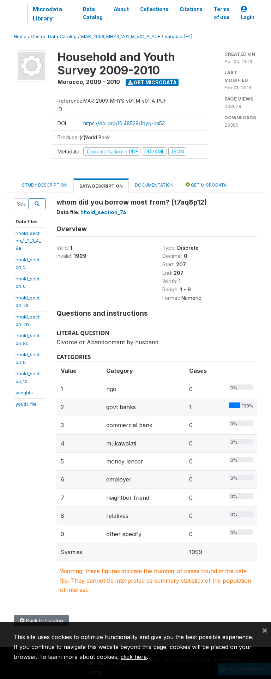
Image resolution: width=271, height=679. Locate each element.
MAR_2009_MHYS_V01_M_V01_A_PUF (120, 36)
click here (134, 656)
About (121, 9)
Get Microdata (152, 82)
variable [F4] (178, 36)
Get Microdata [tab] (206, 185)
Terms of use (221, 13)
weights (24, 392)
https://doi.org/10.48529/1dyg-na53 (124, 123)
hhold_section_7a (103, 212)
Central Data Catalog (54, 36)
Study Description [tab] (44, 185)
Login (247, 13)
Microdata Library (47, 14)
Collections (154, 9)
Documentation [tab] (154, 185)
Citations (191, 9)
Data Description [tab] (101, 186)
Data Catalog (93, 13)
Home (20, 36)
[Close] (264, 630)
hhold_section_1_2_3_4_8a (28, 240)
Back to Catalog (41, 621)
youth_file (26, 404)
